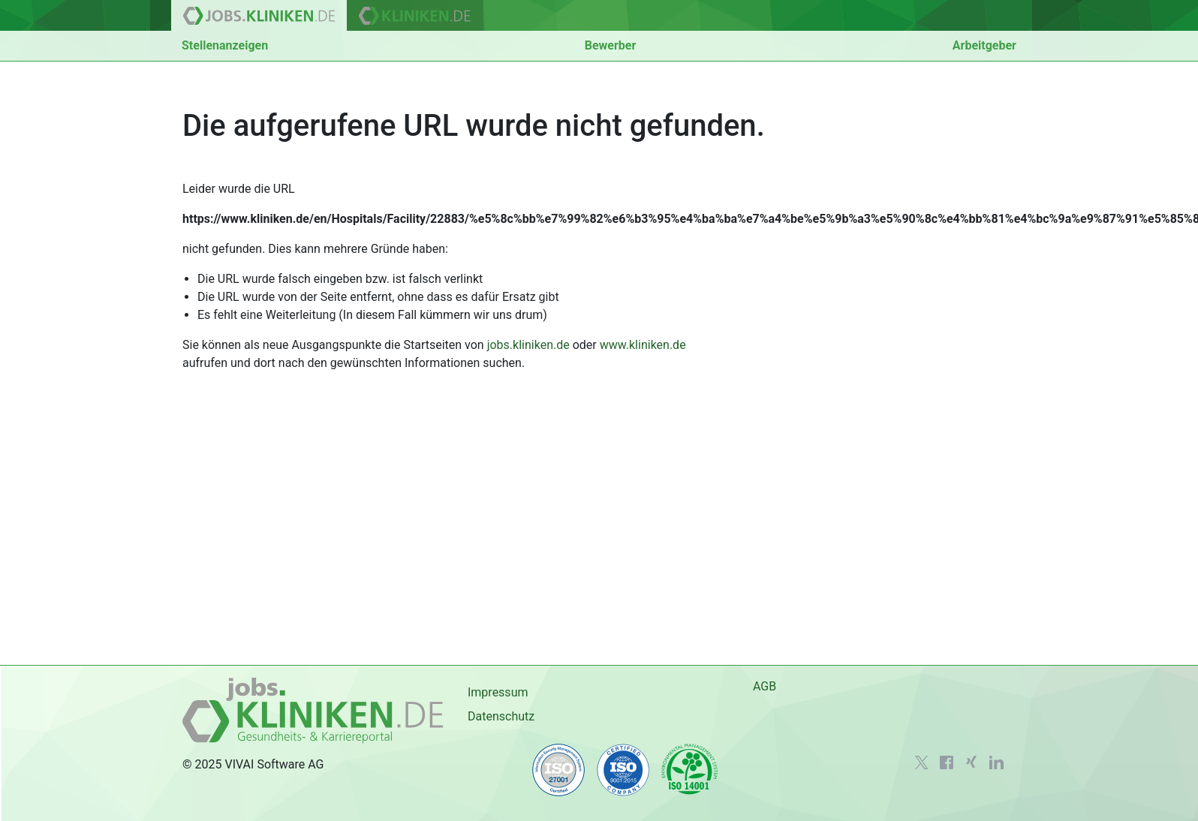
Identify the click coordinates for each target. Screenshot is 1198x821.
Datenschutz (501, 716)
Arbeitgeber (984, 45)
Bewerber (611, 45)
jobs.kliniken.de (528, 345)
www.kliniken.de (643, 345)
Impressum (498, 692)
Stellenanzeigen (225, 45)
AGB (764, 686)
